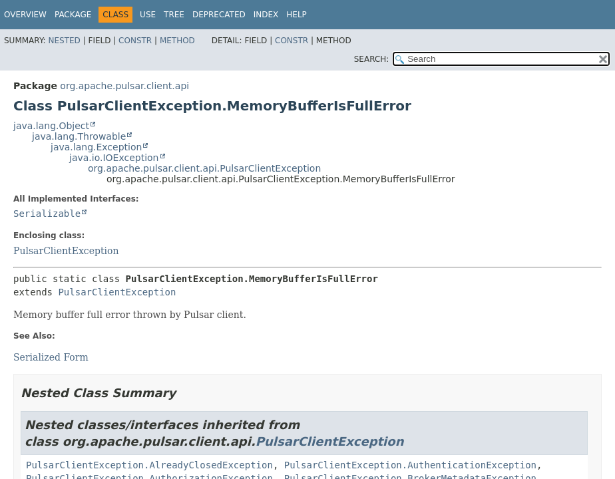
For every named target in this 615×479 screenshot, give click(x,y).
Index (266, 14)
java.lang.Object (51, 125)
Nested (64, 40)
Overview (25, 14)
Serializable (47, 213)
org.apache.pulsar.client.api (124, 85)
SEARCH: (371, 59)
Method (177, 40)
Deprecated (219, 14)
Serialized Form (51, 357)
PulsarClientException (65, 250)
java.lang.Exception (96, 147)
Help (296, 14)
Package (73, 14)
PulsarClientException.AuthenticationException (410, 465)
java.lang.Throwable (79, 136)
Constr (135, 40)
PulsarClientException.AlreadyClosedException (149, 465)
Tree (174, 14)
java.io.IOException (114, 157)
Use (148, 14)
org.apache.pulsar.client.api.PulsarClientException (204, 168)
